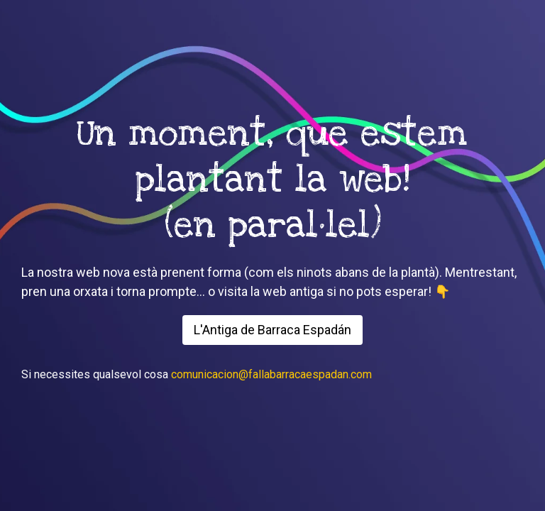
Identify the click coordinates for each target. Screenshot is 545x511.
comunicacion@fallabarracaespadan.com (271, 374)
